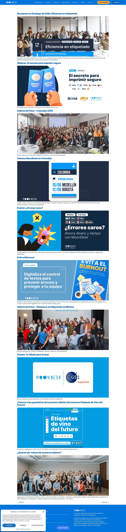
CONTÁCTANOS (63, 528)
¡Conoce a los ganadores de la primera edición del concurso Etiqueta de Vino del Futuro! (60, 403)
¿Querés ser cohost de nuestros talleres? (39, 452)
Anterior (20, 502)
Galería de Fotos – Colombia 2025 (35, 110)
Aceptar (9, 525)
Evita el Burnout (25, 257)
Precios (90, 2)
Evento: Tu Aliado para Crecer (33, 354)
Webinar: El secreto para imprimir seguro (39, 63)
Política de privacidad (25, 529)
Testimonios (56, 2)
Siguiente (105, 502)
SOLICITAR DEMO (103, 2)
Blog (83, 2)
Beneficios (48, 2)
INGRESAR (116, 2)
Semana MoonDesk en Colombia (34, 158)
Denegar (23, 525)
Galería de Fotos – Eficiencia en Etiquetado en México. (45, 307)
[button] (43, 512)
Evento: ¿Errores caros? (30, 208)
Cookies (17, 529)
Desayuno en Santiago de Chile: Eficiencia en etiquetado (47, 13)
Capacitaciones (66, 2)
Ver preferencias (37, 525)
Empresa (75, 2)
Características (38, 2)
